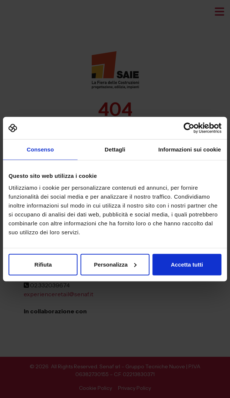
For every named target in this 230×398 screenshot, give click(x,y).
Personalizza (115, 264)
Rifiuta (43, 264)
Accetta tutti (187, 264)
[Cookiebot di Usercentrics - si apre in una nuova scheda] (189, 128)
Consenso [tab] (40, 149)
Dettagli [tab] (115, 149)
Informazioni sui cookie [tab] (189, 149)
